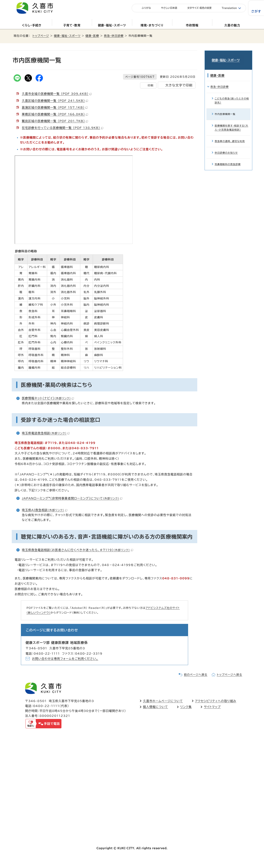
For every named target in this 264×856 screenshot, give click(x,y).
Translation (229, 8)
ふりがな (146, 8)
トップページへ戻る (229, 674)
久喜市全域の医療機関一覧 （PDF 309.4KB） (57, 93)
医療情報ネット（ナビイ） (48, 398)
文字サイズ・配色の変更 (199, 8)
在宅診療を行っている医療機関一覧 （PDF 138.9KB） (62, 127)
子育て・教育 (71, 25)
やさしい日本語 (169, 8)
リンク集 (186, 706)
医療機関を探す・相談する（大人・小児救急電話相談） (231, 123)
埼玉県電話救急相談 (46, 433)
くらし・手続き (32, 25)
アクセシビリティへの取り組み (215, 700)
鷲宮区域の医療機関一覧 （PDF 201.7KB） (55, 121)
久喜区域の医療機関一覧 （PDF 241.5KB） (55, 100)
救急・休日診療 (114, 35)
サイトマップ (212, 706)
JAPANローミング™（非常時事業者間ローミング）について (72, 498)
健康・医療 (92, 35)
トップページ (40, 35)
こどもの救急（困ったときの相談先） (232, 96)
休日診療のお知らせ (226, 148)
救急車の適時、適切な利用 (230, 136)
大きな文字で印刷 (178, 85)
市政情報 (192, 25)
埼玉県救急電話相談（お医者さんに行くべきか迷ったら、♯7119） (77, 549)
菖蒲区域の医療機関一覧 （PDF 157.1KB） (55, 107)
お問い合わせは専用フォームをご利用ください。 (65, 658)
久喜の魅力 (232, 25)
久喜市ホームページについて (163, 700)
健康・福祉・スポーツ (112, 25)
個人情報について (155, 706)
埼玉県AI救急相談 (44, 510)
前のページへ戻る (195, 674)
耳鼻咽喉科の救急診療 (228, 160)
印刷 (150, 85)
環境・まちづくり (152, 25)
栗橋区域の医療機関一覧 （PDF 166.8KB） (55, 114)
